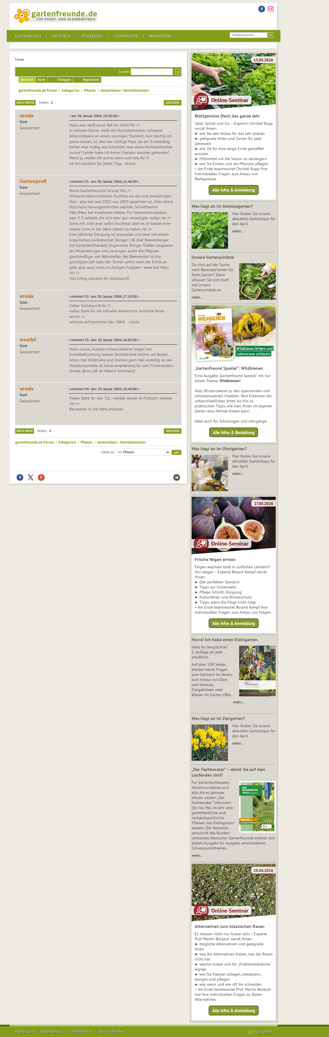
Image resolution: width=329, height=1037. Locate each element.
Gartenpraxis (28, 36)
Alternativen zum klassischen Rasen (229, 926)
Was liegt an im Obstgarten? (219, 448)
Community (126, 36)
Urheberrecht (81, 1031)
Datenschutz (51, 1031)
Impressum (24, 1031)
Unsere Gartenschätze (213, 257)
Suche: (124, 71)
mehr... (197, 855)
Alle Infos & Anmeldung (233, 190)
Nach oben (25, 431)
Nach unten (25, 103)
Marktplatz (93, 36)
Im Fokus (61, 36)
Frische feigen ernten (215, 559)
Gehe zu (108, 452)
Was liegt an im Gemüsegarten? (222, 206)
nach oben (263, 1031)
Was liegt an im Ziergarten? (218, 718)
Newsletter (160, 36)
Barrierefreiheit (113, 1031)
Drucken (172, 103)
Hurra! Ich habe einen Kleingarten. (225, 639)
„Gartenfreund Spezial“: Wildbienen (229, 368)
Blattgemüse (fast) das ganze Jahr (227, 116)
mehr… (238, 231)
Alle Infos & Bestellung (233, 432)
